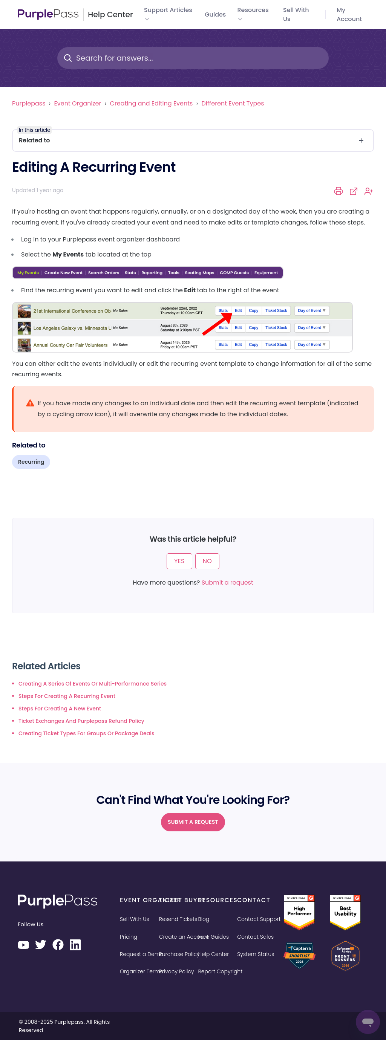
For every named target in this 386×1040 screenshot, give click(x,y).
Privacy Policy (176, 971)
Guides (215, 14)
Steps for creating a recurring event (66, 696)
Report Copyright (220, 971)
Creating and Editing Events (151, 103)
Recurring (31, 462)
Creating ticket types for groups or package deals (86, 733)
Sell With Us (134, 919)
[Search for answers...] (193, 58)
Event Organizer (77, 103)
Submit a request (227, 582)
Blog (204, 919)
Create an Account (184, 937)
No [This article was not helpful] (207, 561)
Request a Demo (141, 954)
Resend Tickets (178, 919)
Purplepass (28, 103)
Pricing (128, 937)
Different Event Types (232, 103)
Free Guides (213, 937)
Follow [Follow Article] (369, 191)
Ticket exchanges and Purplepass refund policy (81, 721)
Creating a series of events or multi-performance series (92, 683)
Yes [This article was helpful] (179, 561)
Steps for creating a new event (59, 708)
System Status (255, 954)
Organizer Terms (141, 971)
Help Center (213, 954)
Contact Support (258, 919)
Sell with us (296, 14)
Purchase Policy (179, 954)
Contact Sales (255, 937)
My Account (349, 14)
